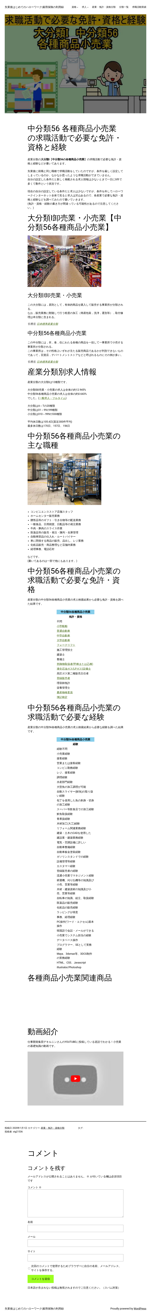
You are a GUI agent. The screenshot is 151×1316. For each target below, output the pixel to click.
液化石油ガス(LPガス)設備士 (74, 668)
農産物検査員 (65, 692)
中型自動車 (63, 635)
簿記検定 (62, 697)
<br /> (37, 1004)
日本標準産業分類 (47, 323)
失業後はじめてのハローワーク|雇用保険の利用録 (34, 7)
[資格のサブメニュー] (77, 7)
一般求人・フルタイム (52, 398)
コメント (34, 1187)
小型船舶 (62, 626)
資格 (74, 7)
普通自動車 (63, 630)
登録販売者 (63, 678)
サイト (32, 1251)
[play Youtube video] (75, 1078)
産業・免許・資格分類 (52, 1128)
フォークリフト (66, 645)
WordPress (140, 1308)
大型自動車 (63, 640)
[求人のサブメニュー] (87, 7)
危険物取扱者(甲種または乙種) (75, 664)
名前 (30, 1222)
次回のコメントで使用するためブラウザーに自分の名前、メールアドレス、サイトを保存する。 (76, 1268)
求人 (84, 7)
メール (32, 1236)
